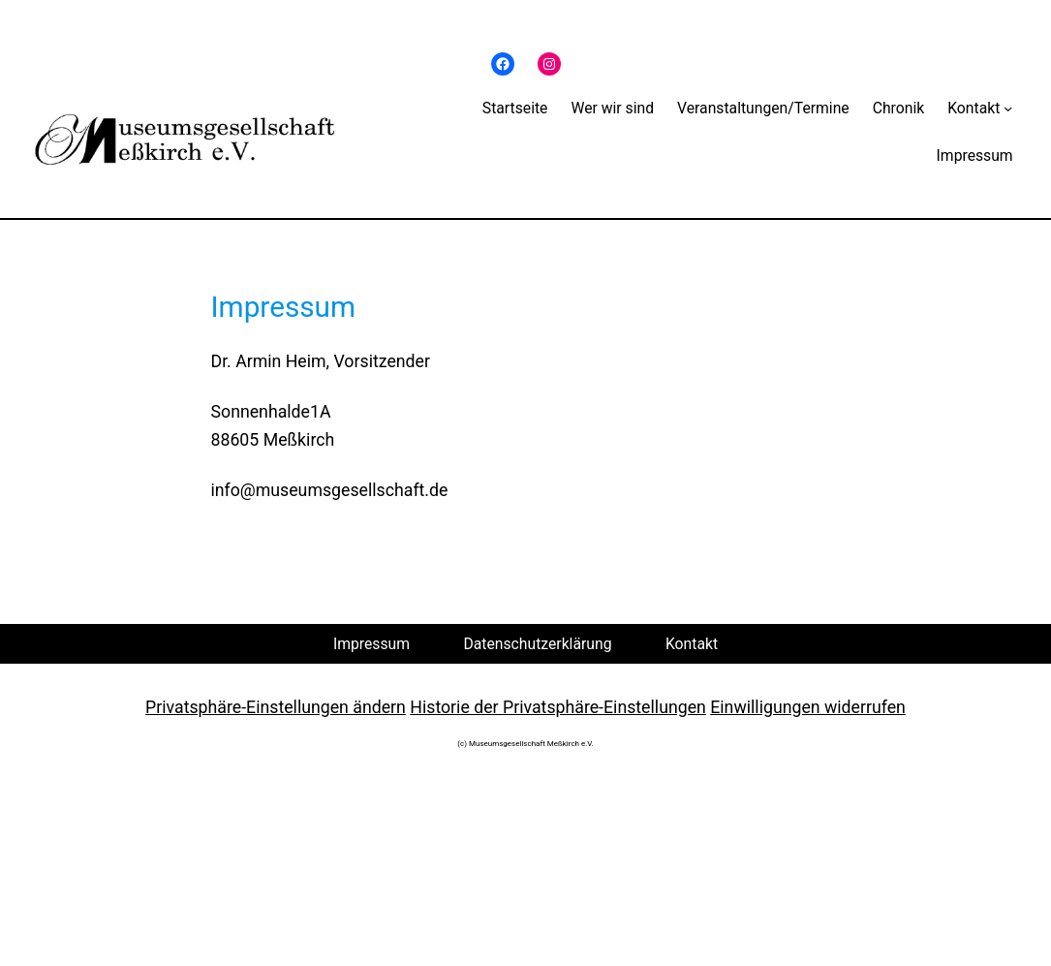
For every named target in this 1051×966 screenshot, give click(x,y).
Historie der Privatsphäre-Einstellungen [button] (558, 707)
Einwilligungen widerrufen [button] (808, 707)
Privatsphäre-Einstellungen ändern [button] (275, 707)
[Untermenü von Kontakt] (1008, 108)
